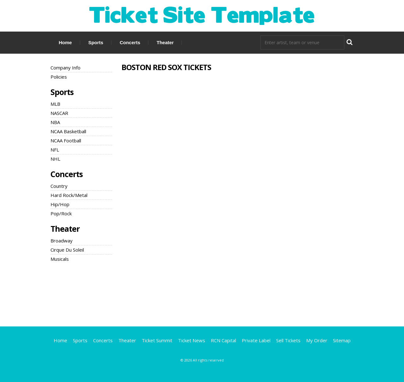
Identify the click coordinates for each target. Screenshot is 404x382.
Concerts (130, 42)
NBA (55, 122)
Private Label (256, 340)
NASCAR (59, 113)
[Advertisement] (202, 293)
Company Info (65, 67)
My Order (316, 340)
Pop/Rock (61, 213)
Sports (96, 42)
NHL (55, 159)
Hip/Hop (59, 204)
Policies (58, 77)
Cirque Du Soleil (67, 250)
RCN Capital (223, 340)
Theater (165, 42)
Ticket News (191, 340)
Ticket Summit (157, 340)
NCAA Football (65, 140)
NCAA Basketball (68, 131)
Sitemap (342, 340)
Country (59, 186)
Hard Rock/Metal (68, 195)
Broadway (61, 240)
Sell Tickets (288, 340)
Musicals (59, 259)
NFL (54, 149)
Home (65, 42)
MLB (55, 104)
